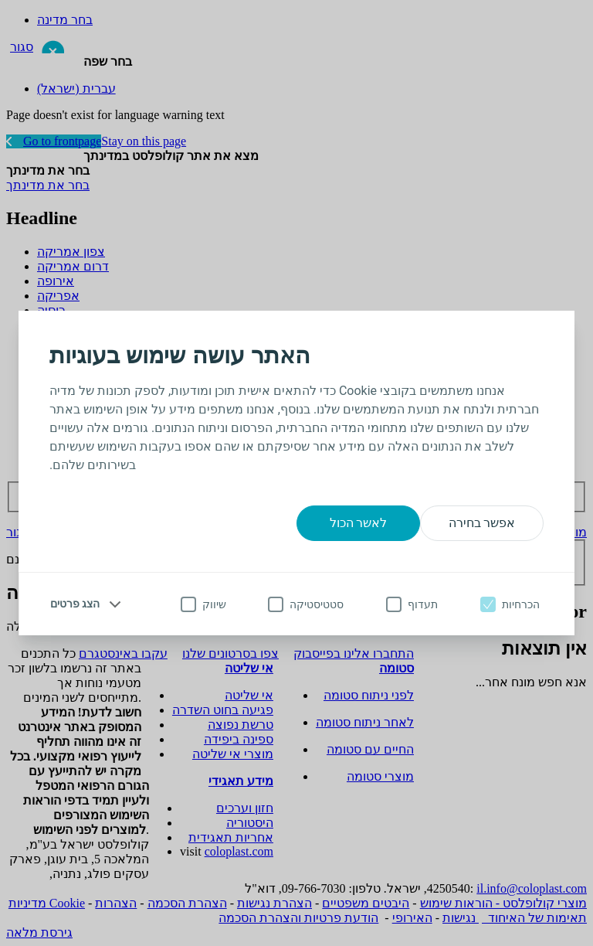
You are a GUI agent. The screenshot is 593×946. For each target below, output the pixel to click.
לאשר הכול (359, 523)
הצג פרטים (75, 603)
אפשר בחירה (482, 523)
